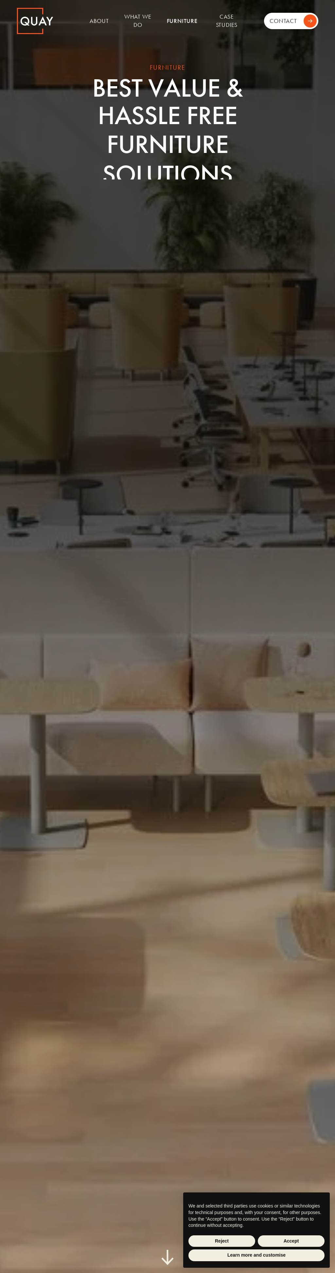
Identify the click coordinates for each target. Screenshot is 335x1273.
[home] (48, 21)
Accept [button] (291, 1241)
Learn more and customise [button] (256, 1255)
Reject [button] (222, 1241)
